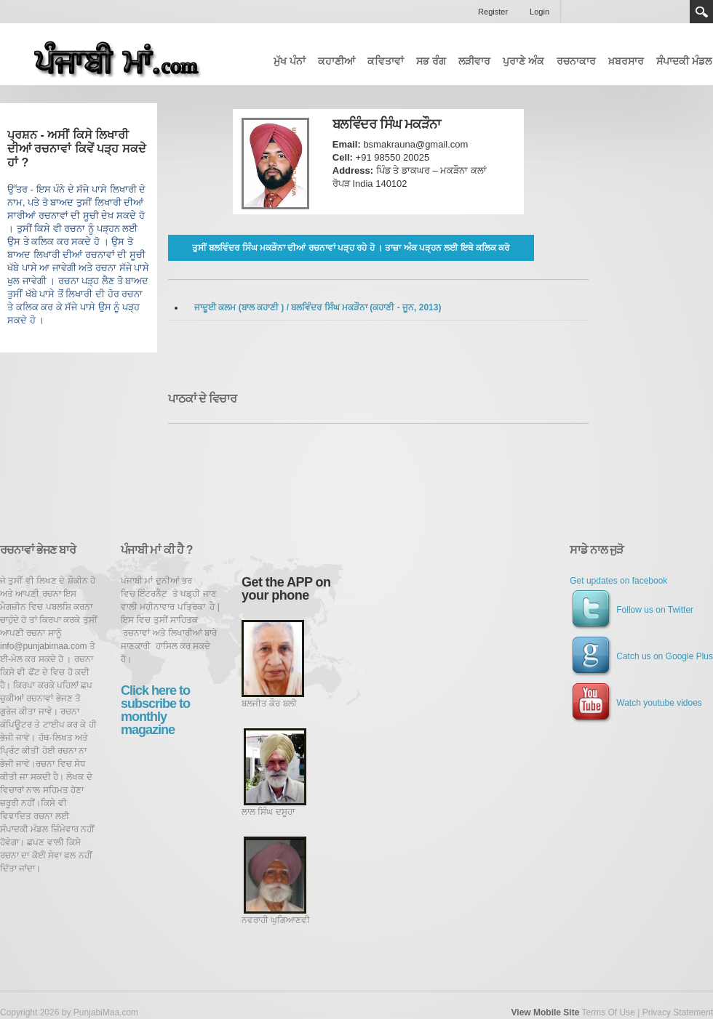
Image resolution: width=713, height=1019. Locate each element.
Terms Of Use (607, 1012)
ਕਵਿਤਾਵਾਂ (385, 61)
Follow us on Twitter (631, 610)
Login (539, 11)
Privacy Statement (677, 1012)
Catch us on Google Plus (641, 656)
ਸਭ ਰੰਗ (431, 61)
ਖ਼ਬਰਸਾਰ (626, 61)
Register (493, 11)
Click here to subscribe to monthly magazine (155, 710)
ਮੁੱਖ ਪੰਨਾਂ (290, 61)
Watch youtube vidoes (636, 703)
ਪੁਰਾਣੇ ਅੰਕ (523, 61)
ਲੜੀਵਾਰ (474, 61)
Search (701, 11)
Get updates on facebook (618, 581)
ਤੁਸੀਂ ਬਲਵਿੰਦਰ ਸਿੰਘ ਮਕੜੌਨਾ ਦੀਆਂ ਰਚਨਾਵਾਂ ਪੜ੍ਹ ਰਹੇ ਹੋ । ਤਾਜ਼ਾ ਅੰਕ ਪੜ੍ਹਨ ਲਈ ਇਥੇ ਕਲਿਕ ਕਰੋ (350, 248)
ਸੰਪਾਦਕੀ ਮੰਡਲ (684, 61)
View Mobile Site (545, 1012)
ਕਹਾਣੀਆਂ (336, 61)
